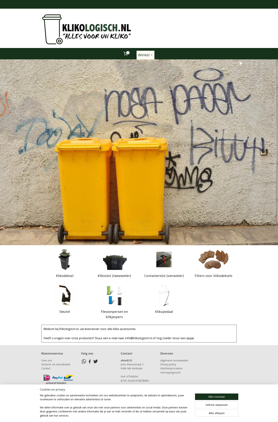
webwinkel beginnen (158, 415)
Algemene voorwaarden (174, 360)
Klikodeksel (64, 276)
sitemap (136, 415)
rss (144, 415)
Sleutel (64, 311)
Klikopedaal (164, 311)
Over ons (46, 360)
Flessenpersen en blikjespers (114, 314)
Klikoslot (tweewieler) (114, 276)
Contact (46, 368)
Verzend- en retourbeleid (55, 364)
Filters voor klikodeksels (213, 276)
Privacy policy (168, 364)
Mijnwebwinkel (189, 415)
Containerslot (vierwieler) (163, 276)
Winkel (145, 55)
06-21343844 (132, 388)
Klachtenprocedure (171, 368)
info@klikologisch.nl (134, 392)
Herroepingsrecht (170, 372)
